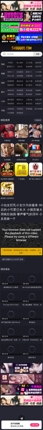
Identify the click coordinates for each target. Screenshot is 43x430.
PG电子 (10, 62)
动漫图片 (38, 90)
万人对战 (29, 62)
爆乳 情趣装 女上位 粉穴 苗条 (12, 259)
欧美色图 (29, 90)
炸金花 (19, 66)
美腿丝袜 (10, 94)
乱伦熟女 (29, 85)
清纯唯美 (20, 94)
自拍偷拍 (20, 72)
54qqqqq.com (22, 48)
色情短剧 (20, 113)
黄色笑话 (29, 103)
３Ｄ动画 (38, 72)
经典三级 (20, 85)
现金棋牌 (29, 66)
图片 (3, 92)
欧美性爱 (38, 81)
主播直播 (29, 76)
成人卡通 (29, 81)
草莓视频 (29, 109)
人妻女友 (29, 99)
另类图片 (38, 94)
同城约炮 (10, 109)
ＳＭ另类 (38, 76)
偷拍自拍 (20, 81)
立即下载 (35, 425)
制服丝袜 (10, 85)
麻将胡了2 (10, 66)
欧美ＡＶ (29, 72)
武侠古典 (38, 99)
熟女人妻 (10, 76)
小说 (3, 101)
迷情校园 (10, 103)
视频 (3, 73)
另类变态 (38, 85)
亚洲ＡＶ (10, 72)
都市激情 (10, 99)
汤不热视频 (38, 109)
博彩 (3, 64)
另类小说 (20, 103)
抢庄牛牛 (38, 66)
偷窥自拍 (10, 90)
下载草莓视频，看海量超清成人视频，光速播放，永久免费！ (21, 251)
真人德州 (20, 62)
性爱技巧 (38, 103)
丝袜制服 (20, 76)
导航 (3, 110)
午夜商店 (20, 109)
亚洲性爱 (10, 81)
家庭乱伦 (20, 99)
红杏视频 (10, 113)
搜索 (37, 54)
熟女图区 (29, 94)
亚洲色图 (20, 90)
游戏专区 (38, 62)
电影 (3, 82)
